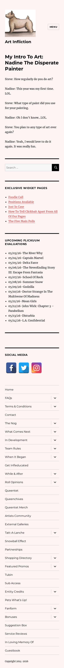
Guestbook (12, 650)
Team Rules (13, 448)
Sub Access (12, 583)
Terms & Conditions (18, 406)
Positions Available (21, 202)
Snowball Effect (15, 541)
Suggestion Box (16, 625)
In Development (16, 440)
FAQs (8, 398)
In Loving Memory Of (19, 642)
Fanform (11, 608)
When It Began (15, 457)
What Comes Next (17, 431)
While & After (14, 473)
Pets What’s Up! (16, 600)
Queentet (11, 490)
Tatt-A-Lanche (14, 532)
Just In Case (16, 206)
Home (9, 389)
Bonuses (11, 617)
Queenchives (14, 499)
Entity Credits (14, 591)
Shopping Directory (18, 558)
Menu (53, 26)
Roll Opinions (14, 482)
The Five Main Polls (21, 221)
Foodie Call (15, 197)
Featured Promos (17, 566)
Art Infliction (18, 41)
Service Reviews (16, 633)
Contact (10, 414)
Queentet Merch (16, 507)
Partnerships (13, 549)
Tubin (9, 574)
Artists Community (18, 515)
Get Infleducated (16, 465)
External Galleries (17, 524)
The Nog (11, 423)
